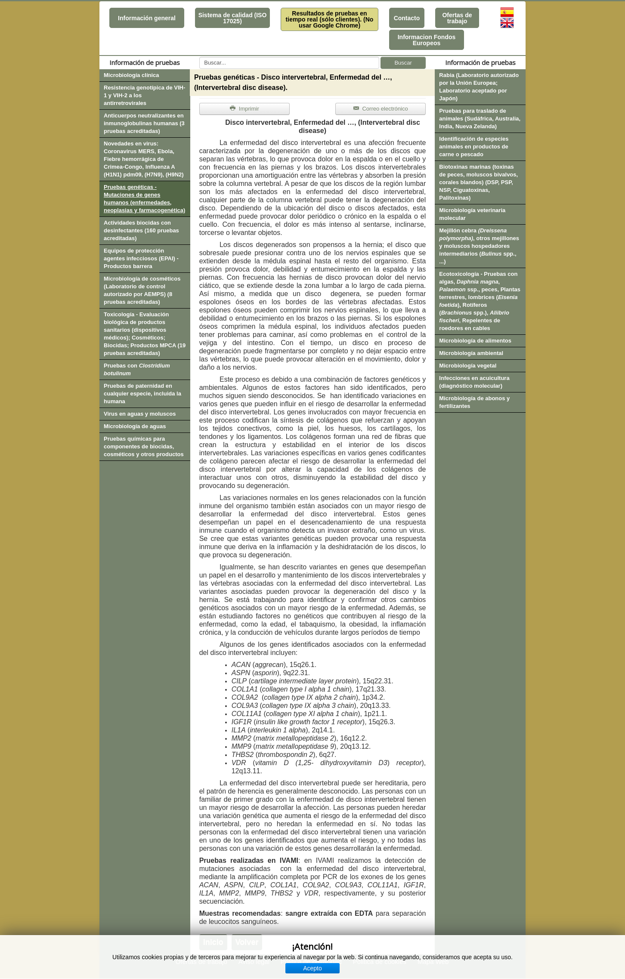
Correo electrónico (380, 108)
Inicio (213, 942)
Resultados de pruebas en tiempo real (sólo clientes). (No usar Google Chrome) (330, 19)
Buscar (403, 62)
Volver (247, 942)
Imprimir (244, 108)
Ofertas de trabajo (457, 18)
